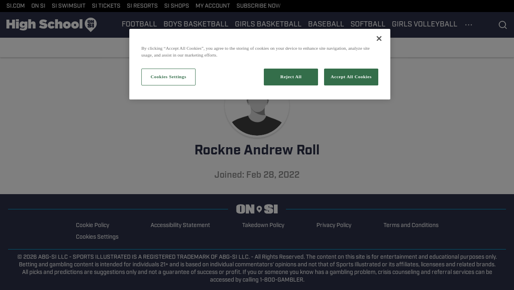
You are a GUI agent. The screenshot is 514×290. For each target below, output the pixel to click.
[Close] (379, 38)
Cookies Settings (168, 76)
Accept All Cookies (351, 76)
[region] (259, 64)
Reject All (291, 76)
